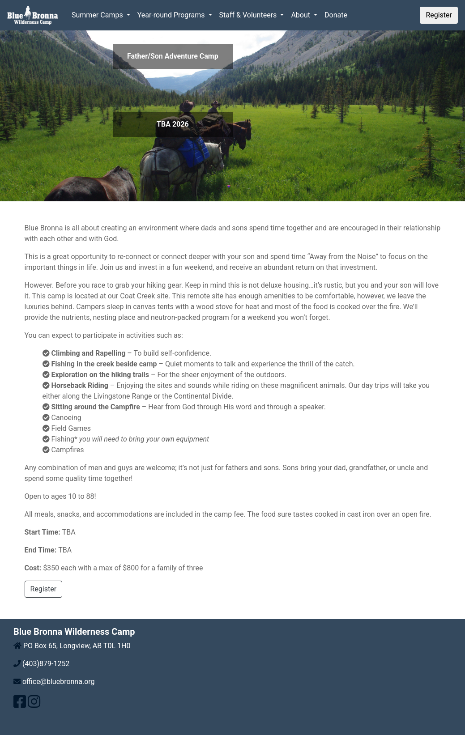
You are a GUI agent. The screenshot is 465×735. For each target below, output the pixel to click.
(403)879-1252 (45, 663)
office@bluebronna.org (58, 681)
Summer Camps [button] (98, 15)
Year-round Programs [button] (172, 15)
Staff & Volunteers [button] (249, 15)
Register (439, 15)
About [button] (301, 15)
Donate (335, 15)
